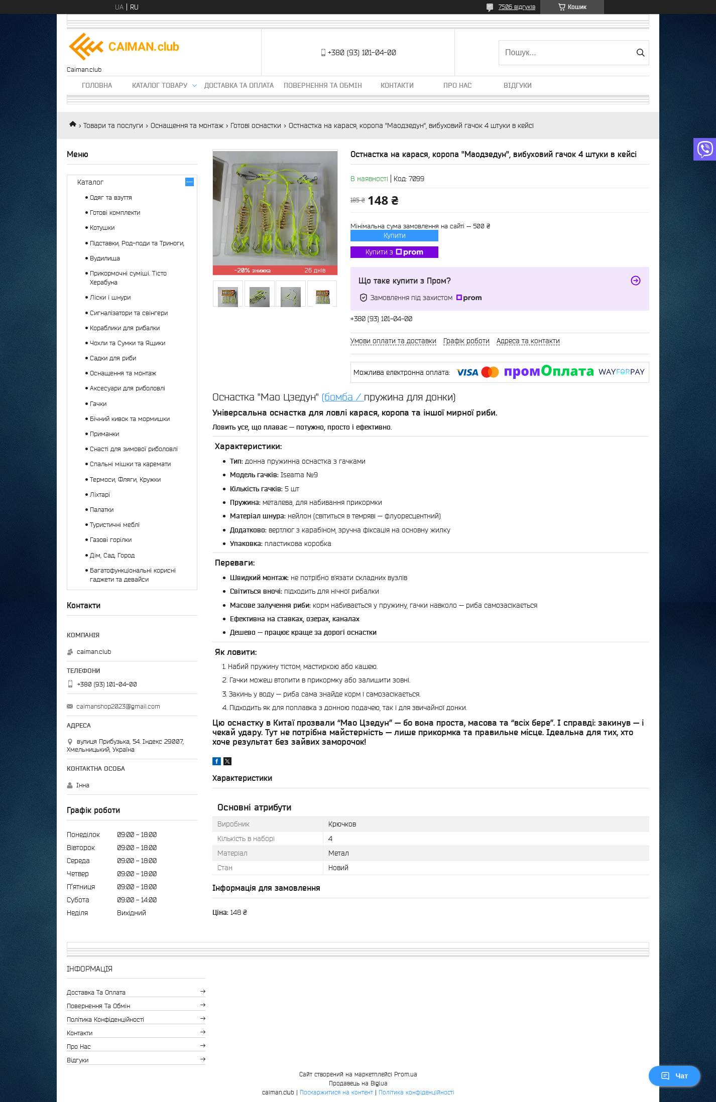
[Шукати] (640, 52)
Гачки (98, 403)
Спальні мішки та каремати (130, 464)
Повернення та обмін (323, 85)
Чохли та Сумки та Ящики (127, 343)
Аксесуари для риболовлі (127, 388)
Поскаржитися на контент (336, 1092)
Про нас (457, 85)
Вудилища (105, 258)
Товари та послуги (113, 125)
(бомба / (343, 396)
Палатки (101, 509)
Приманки (104, 434)
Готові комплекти (115, 212)
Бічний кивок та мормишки (130, 419)
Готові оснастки (255, 125)
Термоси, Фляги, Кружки (125, 479)
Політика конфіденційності (105, 1019)
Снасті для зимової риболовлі (134, 449)
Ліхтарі (100, 494)
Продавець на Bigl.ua (358, 1083)
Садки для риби (113, 358)
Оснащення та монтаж (187, 125)
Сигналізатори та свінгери (129, 313)
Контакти (397, 85)
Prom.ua (405, 1074)
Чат (674, 1075)
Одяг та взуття (111, 197)
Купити (395, 235)
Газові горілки (111, 539)
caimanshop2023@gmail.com (118, 706)
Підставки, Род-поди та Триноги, (137, 243)
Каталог (90, 182)
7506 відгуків (517, 7)
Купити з (394, 252)
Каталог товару (159, 85)
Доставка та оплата (239, 85)
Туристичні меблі (115, 524)
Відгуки (518, 85)
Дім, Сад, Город (112, 555)
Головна (97, 85)
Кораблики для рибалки (125, 328)
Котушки (102, 227)
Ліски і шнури (110, 297)
